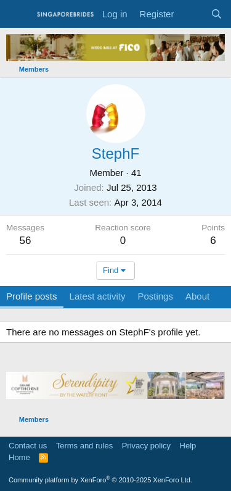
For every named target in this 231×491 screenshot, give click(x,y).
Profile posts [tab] (31, 296)
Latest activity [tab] (98, 296)
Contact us (28, 445)
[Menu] (16, 14)
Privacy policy (146, 445)
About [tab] (197, 296)
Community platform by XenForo (100, 480)
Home (19, 457)
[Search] (217, 13)
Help (188, 445)
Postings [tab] (155, 296)
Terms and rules (84, 445)
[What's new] (192, 13)
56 (25, 240)
